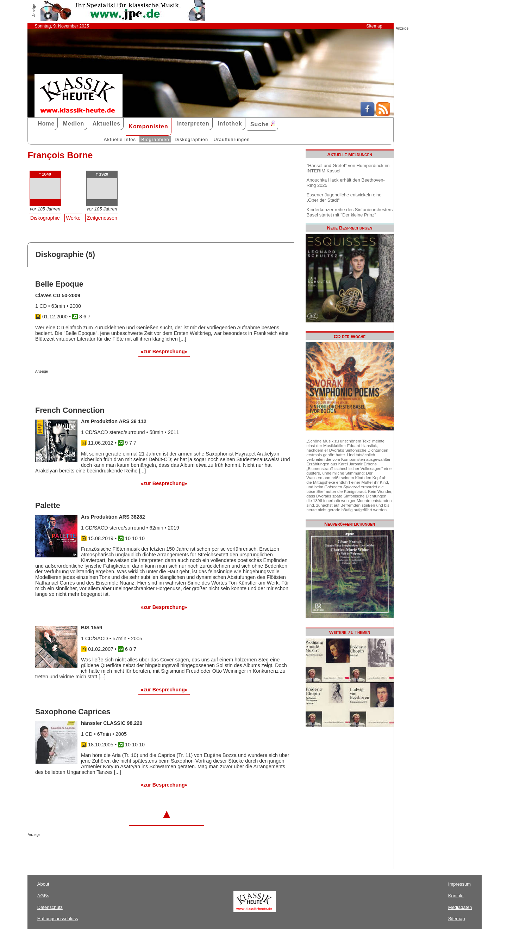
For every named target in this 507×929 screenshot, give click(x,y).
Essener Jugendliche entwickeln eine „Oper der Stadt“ (344, 197)
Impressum (459, 884)
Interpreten (192, 124)
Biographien (155, 139)
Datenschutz (50, 907)
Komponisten (148, 126)
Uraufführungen (231, 139)
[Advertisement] (117, 387)
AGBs (43, 895)
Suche (262, 124)
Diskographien (191, 139)
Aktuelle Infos (120, 139)
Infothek (230, 124)
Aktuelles (106, 124)
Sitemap (374, 26)
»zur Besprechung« (164, 351)
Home (46, 124)
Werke (73, 218)
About (43, 884)
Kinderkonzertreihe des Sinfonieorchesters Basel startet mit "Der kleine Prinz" (350, 212)
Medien (73, 124)
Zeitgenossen (102, 218)
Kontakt (456, 895)
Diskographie (45, 218)
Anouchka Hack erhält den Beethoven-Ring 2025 (346, 182)
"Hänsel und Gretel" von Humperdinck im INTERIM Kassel (348, 168)
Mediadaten (460, 907)
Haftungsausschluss (57, 918)
